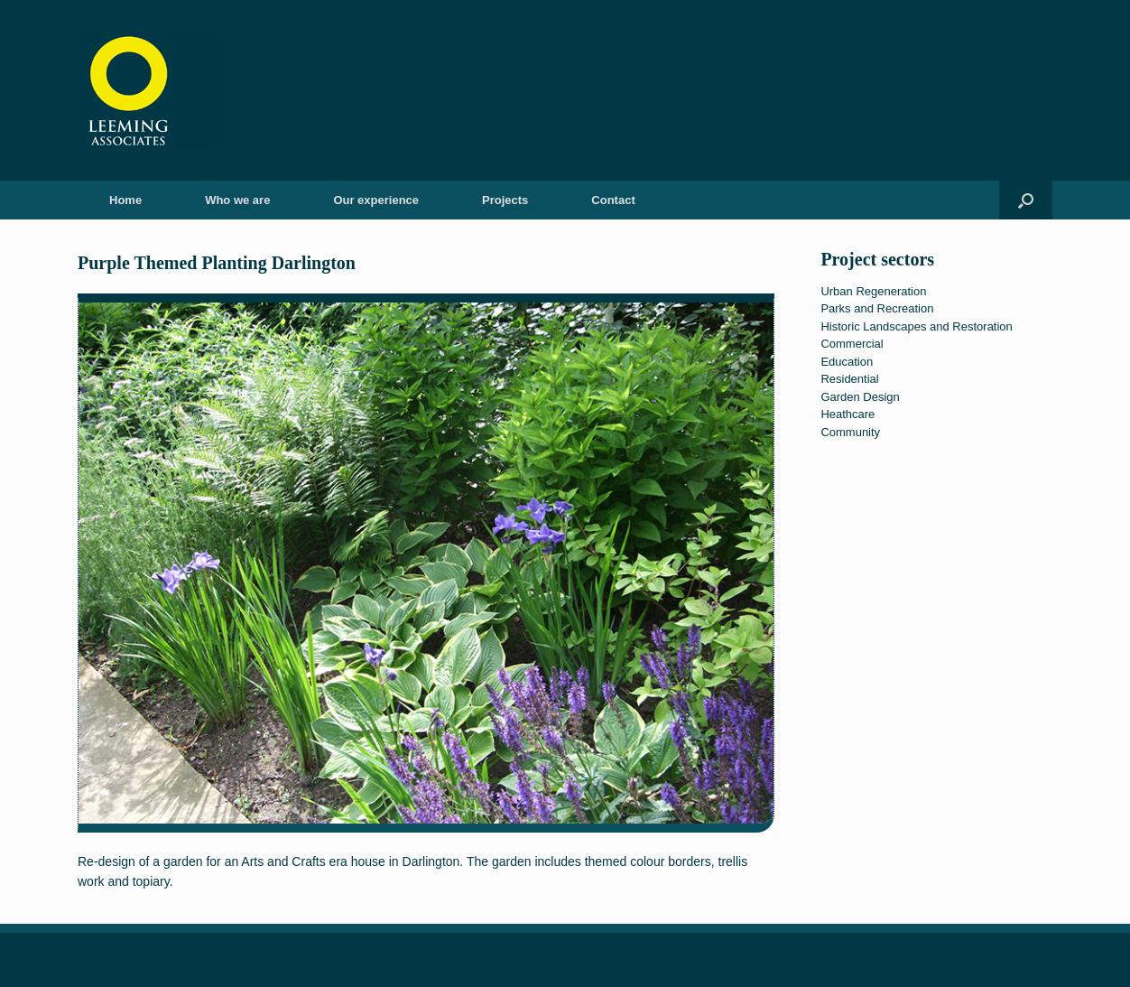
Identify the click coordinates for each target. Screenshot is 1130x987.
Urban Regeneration (873, 291)
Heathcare (847, 414)
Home (125, 200)
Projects (505, 200)
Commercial (851, 343)
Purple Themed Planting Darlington (217, 263)
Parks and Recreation (876, 308)
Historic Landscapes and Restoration (916, 326)
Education (846, 361)
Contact (612, 200)
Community (850, 432)
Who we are (237, 200)
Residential (849, 379)
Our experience (376, 200)
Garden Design (859, 397)
